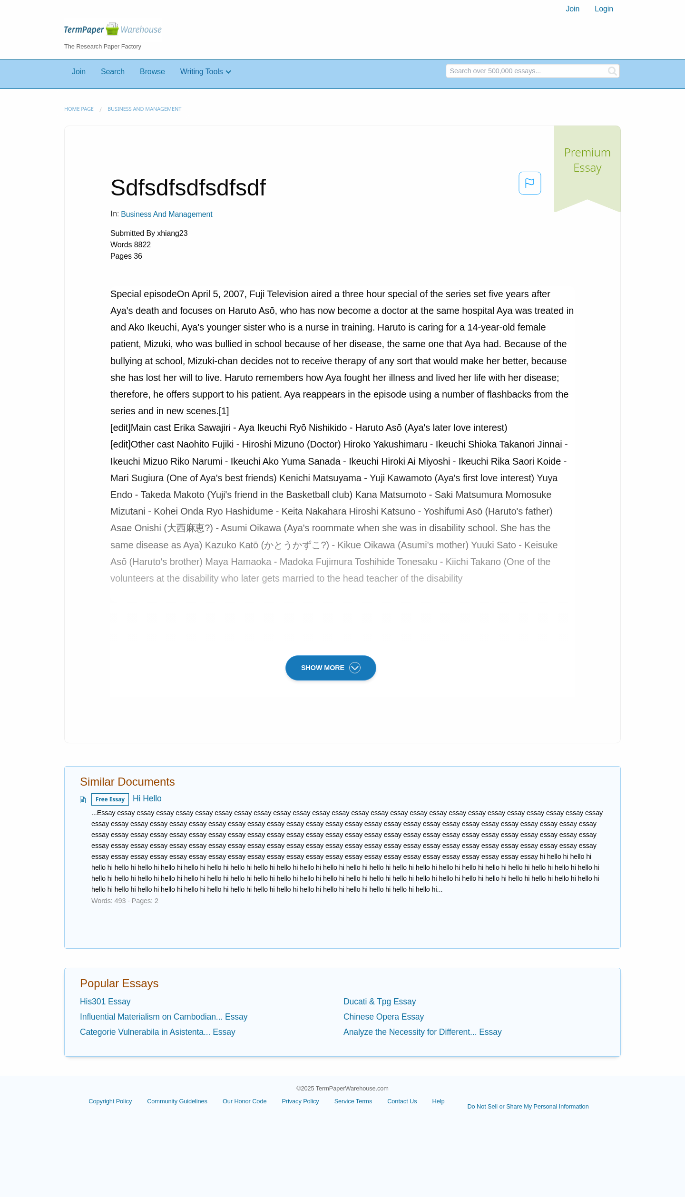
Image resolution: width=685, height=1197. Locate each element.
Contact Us (402, 1101)
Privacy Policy (300, 1101)
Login (604, 9)
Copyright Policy (110, 1101)
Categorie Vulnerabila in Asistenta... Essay (157, 1032)
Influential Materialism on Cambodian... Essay (163, 1017)
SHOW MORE (331, 667)
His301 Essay (105, 1001)
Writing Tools (201, 72)
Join (572, 9)
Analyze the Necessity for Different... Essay (422, 1032)
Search (113, 72)
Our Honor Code (245, 1101)
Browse (152, 72)
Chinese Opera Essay (383, 1017)
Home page (79, 108)
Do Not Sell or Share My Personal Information (527, 1106)
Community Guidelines (177, 1101)
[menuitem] (572, 9)
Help (438, 1101)
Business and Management (144, 108)
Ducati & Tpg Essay (379, 1001)
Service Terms (353, 1101)
